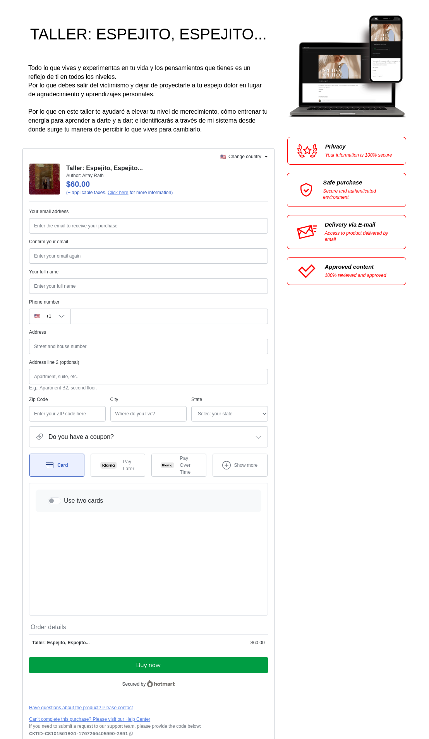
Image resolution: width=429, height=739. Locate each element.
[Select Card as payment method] (57, 465)
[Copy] (78, 643)
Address (37, 332)
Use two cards (83, 500)
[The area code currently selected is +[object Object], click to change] (49, 316)
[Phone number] (169, 316)
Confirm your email (48, 241)
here (102, 695)
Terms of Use (216, 675)
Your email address (49, 211)
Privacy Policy (247, 675)
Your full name (43, 272)
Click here (118, 192)
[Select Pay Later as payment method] (118, 465)
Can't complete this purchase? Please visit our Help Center (89, 628)
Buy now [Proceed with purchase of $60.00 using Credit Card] (148, 574)
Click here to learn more (121, 654)
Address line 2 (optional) (54, 362)
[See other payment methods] (240, 465)
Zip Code (38, 399)
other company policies (62, 681)
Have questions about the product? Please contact (81, 617)
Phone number (44, 302)
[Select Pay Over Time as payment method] (179, 465)
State (156, 399)
